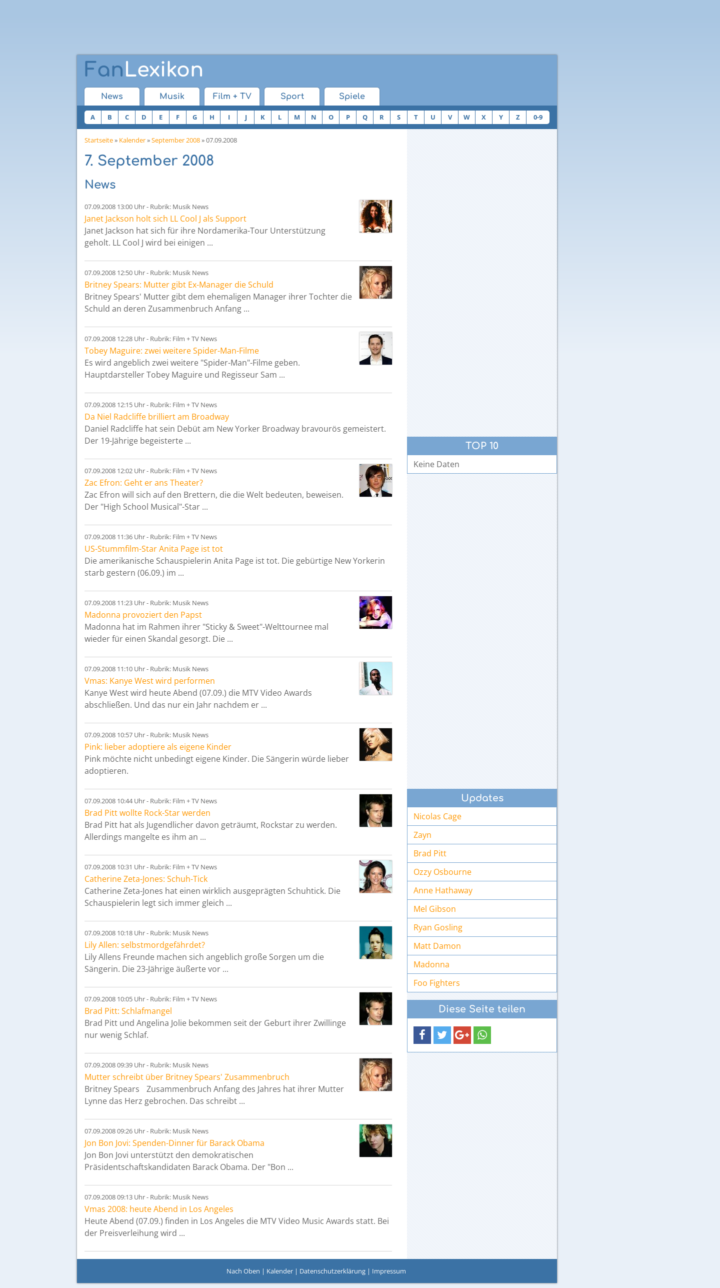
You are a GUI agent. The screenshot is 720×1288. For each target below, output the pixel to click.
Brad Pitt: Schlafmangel (128, 1010)
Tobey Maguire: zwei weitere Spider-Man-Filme (171, 350)
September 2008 (176, 140)
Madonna (432, 964)
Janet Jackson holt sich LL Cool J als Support (165, 218)
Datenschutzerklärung (333, 1270)
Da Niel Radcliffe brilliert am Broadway (156, 416)
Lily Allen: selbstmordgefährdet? (144, 944)
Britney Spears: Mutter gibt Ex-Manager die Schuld (179, 284)
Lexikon (144, 70)
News (112, 96)
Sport (292, 96)
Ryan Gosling (438, 927)
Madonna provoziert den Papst (143, 614)
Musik (172, 96)
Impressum (389, 1270)
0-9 (538, 117)
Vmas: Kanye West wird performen (149, 680)
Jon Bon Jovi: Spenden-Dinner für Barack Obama (174, 1142)
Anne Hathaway (443, 890)
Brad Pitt (430, 853)
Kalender (132, 140)
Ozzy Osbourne (443, 871)
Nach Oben (243, 1270)
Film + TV (232, 96)
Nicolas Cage (438, 816)
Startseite (98, 140)
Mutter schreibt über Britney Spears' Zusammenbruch (187, 1076)
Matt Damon (437, 945)
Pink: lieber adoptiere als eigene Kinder (158, 746)
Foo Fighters (437, 982)
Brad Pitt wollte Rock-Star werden (147, 812)
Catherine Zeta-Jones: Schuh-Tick (146, 878)
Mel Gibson (435, 908)
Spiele (352, 96)
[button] (422, 1035)
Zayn (423, 834)
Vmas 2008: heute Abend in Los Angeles (159, 1208)
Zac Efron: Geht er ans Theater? (143, 482)
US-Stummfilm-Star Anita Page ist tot (153, 548)
